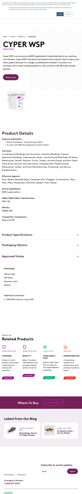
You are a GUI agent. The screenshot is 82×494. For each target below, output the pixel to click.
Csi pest (12, 36)
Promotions (21, 462)
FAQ (17, 486)
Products (21, 36)
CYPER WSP (32, 36)
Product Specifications (17, 234)
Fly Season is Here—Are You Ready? (65, 432)
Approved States (13, 256)
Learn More (8, 378)
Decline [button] (69, 14)
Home (5, 36)
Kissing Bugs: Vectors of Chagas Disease (28, 434)
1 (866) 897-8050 (12, 471)
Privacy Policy (8, 486)
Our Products (9, 462)
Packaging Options (14, 245)
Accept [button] (60, 14)
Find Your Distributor (53, 402)
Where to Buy (11, 77)
